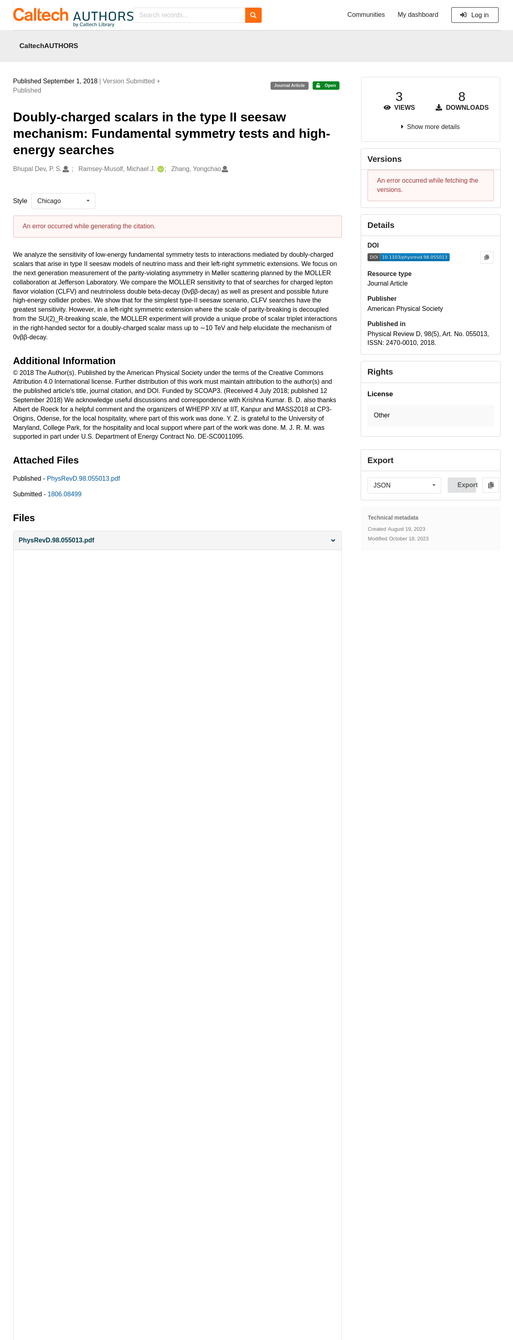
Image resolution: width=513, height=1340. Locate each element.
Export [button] (466, 485)
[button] (177, 540)
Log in (474, 15)
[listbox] (63, 201)
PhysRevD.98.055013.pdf (83, 478)
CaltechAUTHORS (49, 46)
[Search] (253, 15)
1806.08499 (65, 494)
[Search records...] (189, 15)
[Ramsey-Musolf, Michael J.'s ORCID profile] (160, 169)
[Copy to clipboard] (486, 257)
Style (20, 200)
